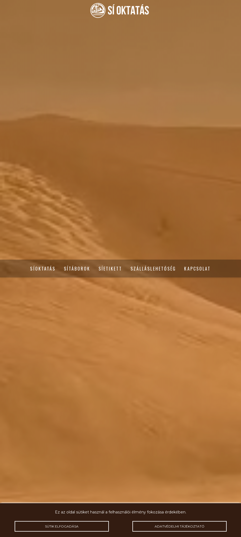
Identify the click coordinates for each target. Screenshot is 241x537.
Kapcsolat (197, 268)
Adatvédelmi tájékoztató (179, 526)
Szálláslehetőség (153, 268)
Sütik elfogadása (61, 526)
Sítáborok (77, 268)
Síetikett (110, 268)
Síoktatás (43, 268)
